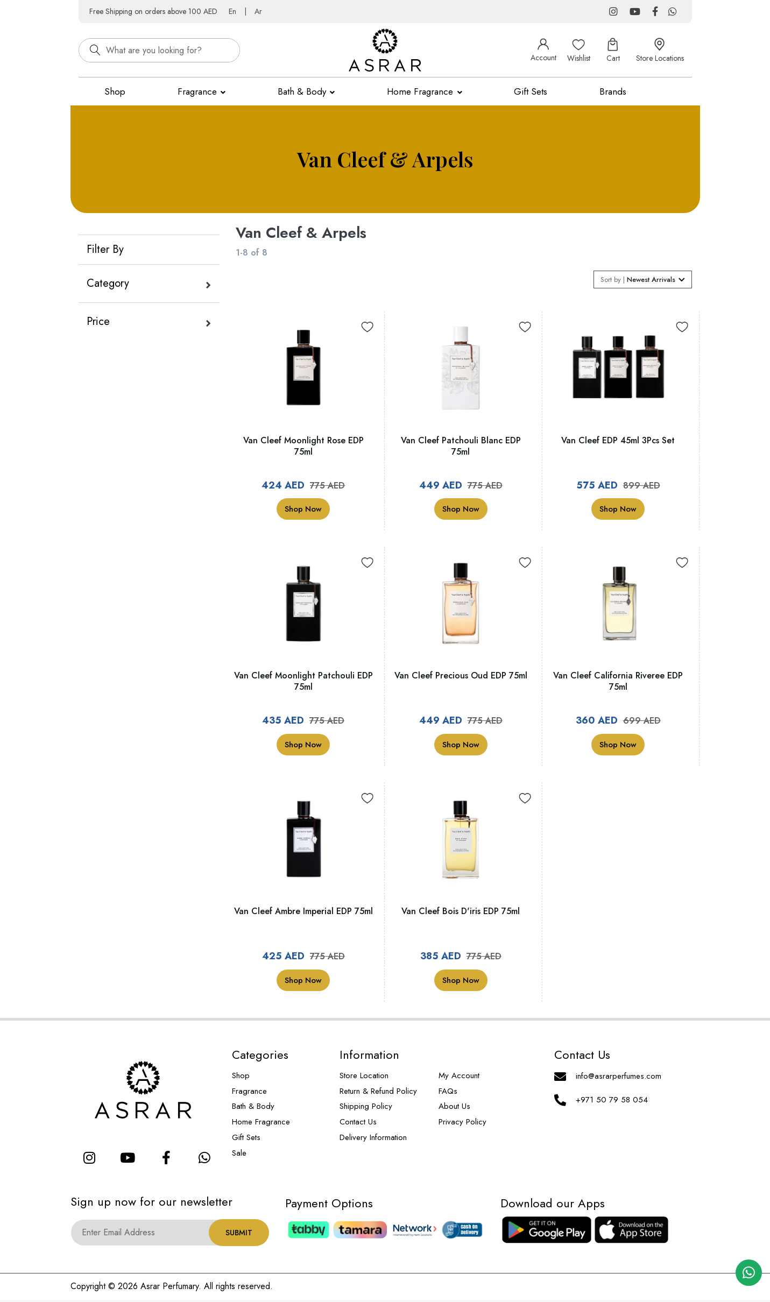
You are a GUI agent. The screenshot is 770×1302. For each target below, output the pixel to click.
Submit (238, 1234)
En (232, 11)
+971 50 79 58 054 (612, 1102)
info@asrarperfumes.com (618, 1078)
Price (98, 321)
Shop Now (303, 511)
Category (108, 283)
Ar (258, 11)
